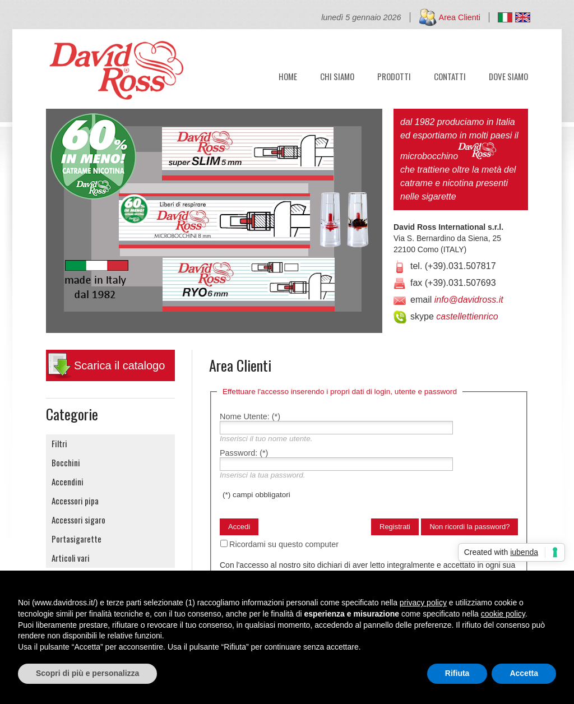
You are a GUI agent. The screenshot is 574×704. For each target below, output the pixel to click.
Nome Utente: (250, 416)
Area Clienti (459, 17)
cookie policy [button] (503, 613)
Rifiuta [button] (457, 673)
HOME (288, 75)
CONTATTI (450, 75)
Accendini (68, 481)
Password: (244, 452)
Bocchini (66, 462)
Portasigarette (76, 538)
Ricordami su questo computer (284, 544)
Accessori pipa (75, 500)
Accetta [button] (524, 673)
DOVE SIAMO (508, 75)
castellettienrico (467, 316)
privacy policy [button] (423, 602)
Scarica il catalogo (119, 365)
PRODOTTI (394, 75)
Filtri (59, 443)
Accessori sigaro (78, 519)
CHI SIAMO (337, 75)
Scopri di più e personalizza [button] (87, 673)
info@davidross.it (468, 299)
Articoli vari (71, 558)
